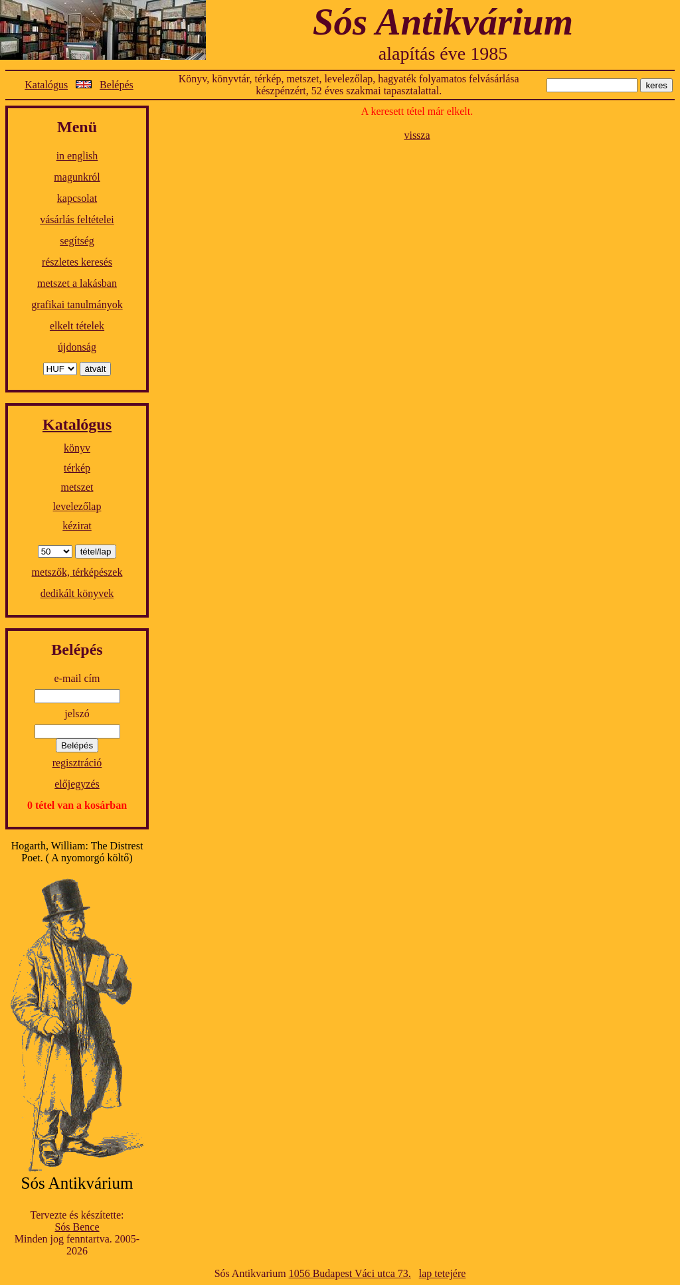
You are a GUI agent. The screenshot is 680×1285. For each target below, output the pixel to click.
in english (77, 155)
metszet (77, 487)
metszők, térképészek (77, 572)
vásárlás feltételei (77, 219)
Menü (77, 126)
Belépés (116, 84)
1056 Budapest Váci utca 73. (350, 1273)
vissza (417, 135)
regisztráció (77, 762)
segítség (77, 240)
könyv (77, 448)
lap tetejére (442, 1273)
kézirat (77, 525)
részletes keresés (77, 262)
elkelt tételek (77, 325)
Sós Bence (76, 1227)
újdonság (77, 347)
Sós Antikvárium (443, 22)
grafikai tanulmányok (76, 304)
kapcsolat (77, 198)
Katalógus (46, 84)
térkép (77, 467)
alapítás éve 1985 (443, 53)
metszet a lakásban (77, 283)
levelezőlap (77, 506)
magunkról (77, 177)
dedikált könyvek (77, 593)
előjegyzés (77, 784)
